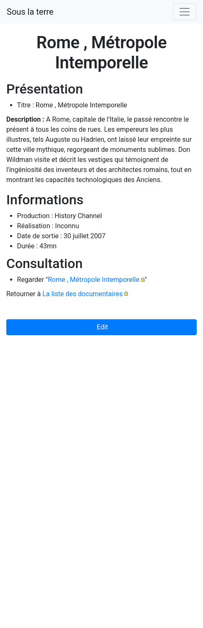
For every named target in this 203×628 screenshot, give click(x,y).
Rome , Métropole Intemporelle (93, 280)
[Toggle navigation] (184, 11)
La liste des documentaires (82, 294)
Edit (101, 327)
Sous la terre (30, 12)
